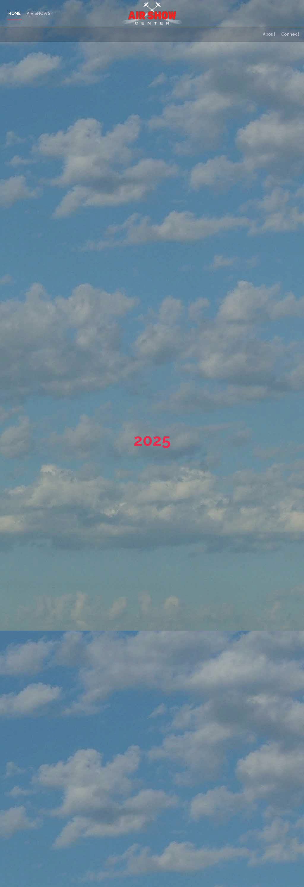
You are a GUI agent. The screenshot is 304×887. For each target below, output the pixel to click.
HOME (14, 13)
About (269, 34)
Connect (290, 34)
